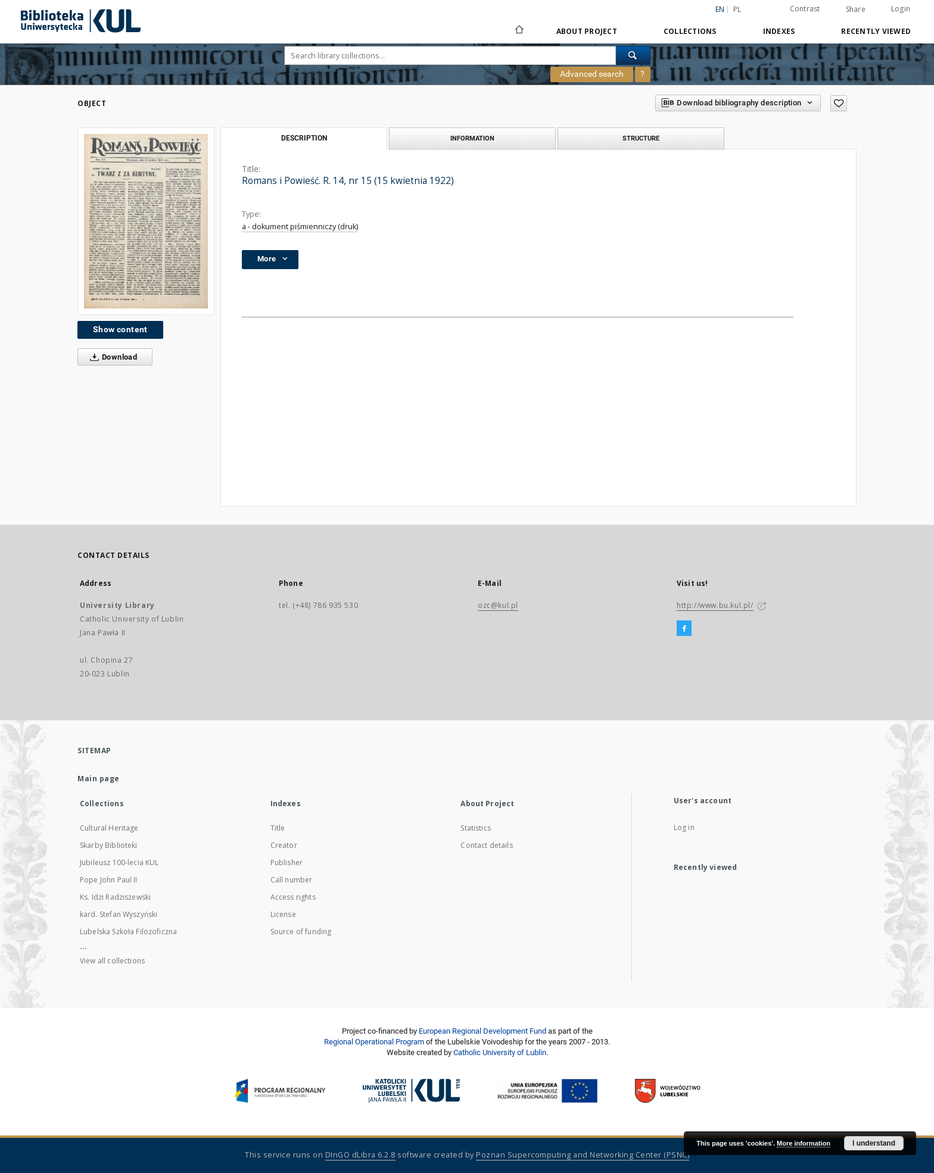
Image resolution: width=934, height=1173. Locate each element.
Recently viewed (876, 31)
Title (277, 828)
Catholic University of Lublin (499, 1052)
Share (855, 9)
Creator (283, 845)
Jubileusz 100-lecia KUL (119, 862)
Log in (684, 827)
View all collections (112, 961)
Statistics (475, 828)
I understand (873, 1143)
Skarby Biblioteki (109, 845)
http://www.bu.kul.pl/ (715, 605)
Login (900, 9)
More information (803, 1143)
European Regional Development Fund (482, 1031)
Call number (291, 880)
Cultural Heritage (109, 828)
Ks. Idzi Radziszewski (115, 897)
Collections (690, 31)
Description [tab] (304, 138)
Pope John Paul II (109, 880)
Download (111, 357)
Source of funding (301, 931)
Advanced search (592, 74)
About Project (586, 31)
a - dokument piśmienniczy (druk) (300, 227)
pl (737, 9)
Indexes (779, 31)
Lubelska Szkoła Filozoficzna (128, 931)
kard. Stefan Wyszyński (118, 914)
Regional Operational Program (374, 1041)
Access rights (293, 897)
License (283, 914)
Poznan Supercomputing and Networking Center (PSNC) (582, 1155)
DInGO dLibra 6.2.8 (360, 1155)
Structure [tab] (640, 138)
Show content (120, 329)
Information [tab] (472, 138)
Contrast (805, 9)
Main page (98, 778)
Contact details (486, 845)
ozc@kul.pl (498, 605)
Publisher (286, 862)
